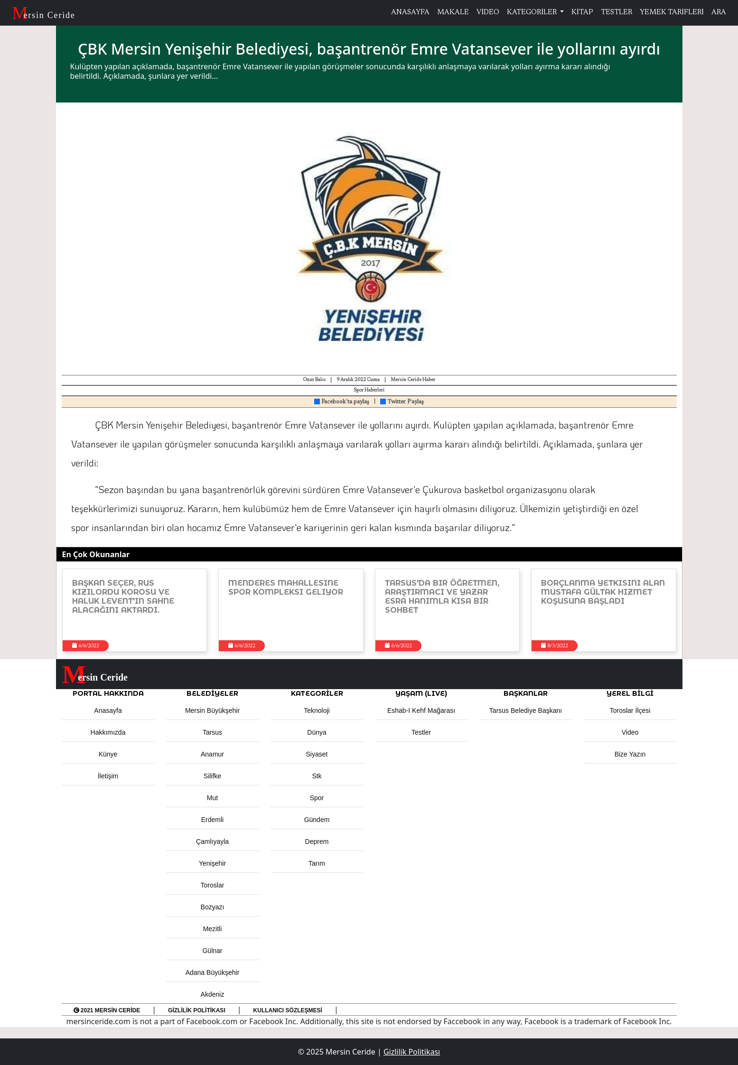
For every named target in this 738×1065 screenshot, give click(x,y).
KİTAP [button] (582, 12)
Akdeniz (212, 994)
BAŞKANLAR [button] (526, 693)
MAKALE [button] (453, 12)
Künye (108, 754)
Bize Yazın (630, 754)
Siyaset (317, 754)
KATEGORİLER (532, 12)
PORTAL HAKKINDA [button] (108, 693)
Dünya (316, 732)
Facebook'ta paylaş (341, 402)
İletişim (108, 776)
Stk (316, 776)
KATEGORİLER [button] (317, 693)
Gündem (317, 819)
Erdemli (212, 819)
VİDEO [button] (487, 12)
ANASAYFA (410, 12)
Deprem (317, 841)
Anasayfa (107, 710)
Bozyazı (212, 907)
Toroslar (212, 885)
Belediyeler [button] (212, 693)
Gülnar (212, 950)
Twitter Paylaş (402, 402)
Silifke (212, 776)
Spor (317, 798)
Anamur (212, 754)
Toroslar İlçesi (630, 710)
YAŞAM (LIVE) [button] (421, 693)
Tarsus (212, 732)
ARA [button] (718, 12)
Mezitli (212, 929)
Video (630, 732)
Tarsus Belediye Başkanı (525, 710)
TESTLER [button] (616, 12)
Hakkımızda (108, 732)
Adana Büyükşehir (213, 972)
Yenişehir (212, 863)
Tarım (316, 863)
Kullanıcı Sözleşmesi (287, 1010)
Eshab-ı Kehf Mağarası (421, 710)
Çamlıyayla (212, 841)
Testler (421, 732)
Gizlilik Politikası (196, 1010)
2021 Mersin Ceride (107, 1010)
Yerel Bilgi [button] (630, 693)
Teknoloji (316, 710)
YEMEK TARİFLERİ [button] (672, 12)
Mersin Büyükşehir (212, 710)
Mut (212, 798)
